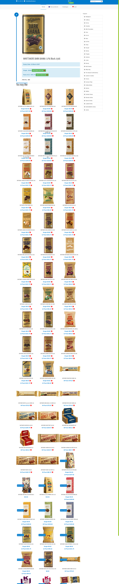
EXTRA (86, 41)
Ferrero (86, 78)
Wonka (86, 51)
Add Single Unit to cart (39, 70)
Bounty (86, 63)
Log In (71, 2)
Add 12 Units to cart (42, 74)
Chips (86, 44)
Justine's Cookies (89, 75)
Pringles (86, 54)
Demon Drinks (88, 100)
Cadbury (87, 19)
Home (43, 7)
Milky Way (87, 69)
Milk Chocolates (88, 29)
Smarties (87, 26)
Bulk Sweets (88, 66)
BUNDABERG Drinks (90, 106)
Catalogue (65, 7)
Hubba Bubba (88, 85)
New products (53, 7)
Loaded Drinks (88, 103)
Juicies (86, 110)
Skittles (86, 91)
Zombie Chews (88, 94)
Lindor (86, 60)
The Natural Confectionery (91, 72)
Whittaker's (87, 16)
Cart (74, 7)
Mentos (86, 88)
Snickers (87, 57)
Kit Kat (86, 23)
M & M (86, 35)
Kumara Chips (88, 82)
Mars (86, 38)
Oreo (86, 32)
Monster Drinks (88, 97)
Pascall (86, 47)
